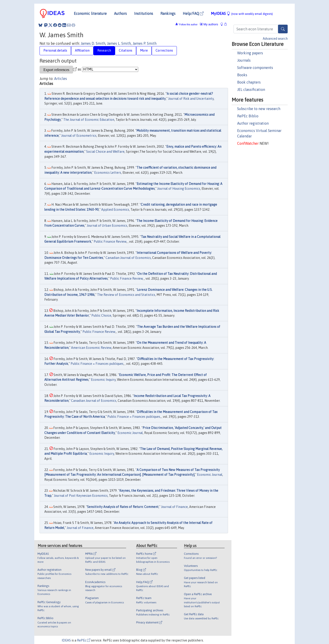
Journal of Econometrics (78, 135)
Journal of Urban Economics (107, 225)
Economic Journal (130, 433)
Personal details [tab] (55, 50)
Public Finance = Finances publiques (97, 363)
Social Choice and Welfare (105, 151)
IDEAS (66, 640)
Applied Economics (115, 209)
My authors (209, 24)
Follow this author (188, 24)
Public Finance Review (110, 241)
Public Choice (101, 315)
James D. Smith (93, 43)
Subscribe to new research (258, 109)
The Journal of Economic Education (88, 119)
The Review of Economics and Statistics (126, 295)
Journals (244, 60)
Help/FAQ (193, 13)
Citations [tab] (125, 50)
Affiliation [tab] (82, 50)
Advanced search (275, 38)
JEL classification (251, 89)
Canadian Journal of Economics (128, 258)
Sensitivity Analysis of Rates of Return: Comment (123, 507)
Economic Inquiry (103, 379)
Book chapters (249, 82)
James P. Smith (145, 43)
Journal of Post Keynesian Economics (81, 495)
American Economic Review (91, 348)
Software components (255, 68)
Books (242, 75)
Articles (60, 78)
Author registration (253, 123)
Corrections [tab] (164, 50)
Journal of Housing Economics (178, 188)
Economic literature (90, 13)
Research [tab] (104, 50)
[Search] (283, 29)
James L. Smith (119, 43)
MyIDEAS (242, 13)
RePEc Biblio (247, 116)
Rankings (167, 13)
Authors (120, 13)
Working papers (250, 53)
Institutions (143, 13)
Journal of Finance (174, 507)
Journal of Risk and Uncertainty (191, 98)
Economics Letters (107, 172)
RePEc (83, 640)
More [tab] (144, 50)
